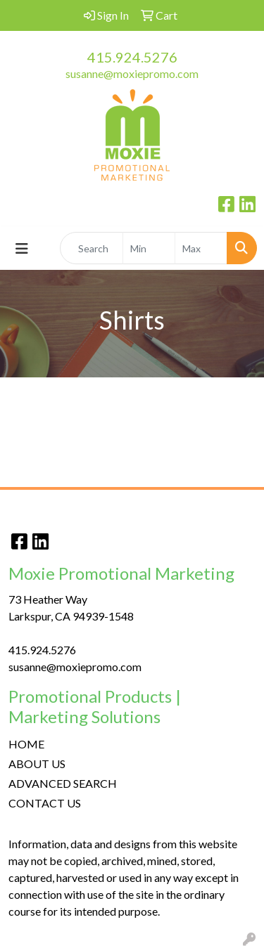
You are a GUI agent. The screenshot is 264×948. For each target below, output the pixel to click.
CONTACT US (44, 803)
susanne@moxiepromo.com (132, 73)
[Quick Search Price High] (201, 248)
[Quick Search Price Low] (148, 248)
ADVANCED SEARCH (62, 783)
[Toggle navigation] (22, 248)
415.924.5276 (132, 56)
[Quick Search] (91, 248)
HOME (26, 744)
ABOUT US (36, 763)
